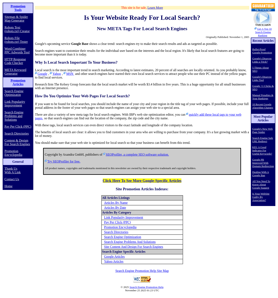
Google (42, 73)
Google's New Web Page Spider (262, 130)
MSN (70, 73)
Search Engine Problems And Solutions (130, 242)
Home (8, 186)
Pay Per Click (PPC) (17, 126)
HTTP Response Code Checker (15, 61)
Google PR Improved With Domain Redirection (263, 163)
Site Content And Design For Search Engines (133, 246)
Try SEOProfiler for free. (63, 161)
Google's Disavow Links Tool (262, 78)
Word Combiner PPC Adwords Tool (17, 50)
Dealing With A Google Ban (260, 174)
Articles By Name (116, 202)
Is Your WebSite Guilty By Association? (260, 197)
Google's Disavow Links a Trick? (262, 60)
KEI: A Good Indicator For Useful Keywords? (262, 150)
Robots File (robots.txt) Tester (16, 39)
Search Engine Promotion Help (146, 287)
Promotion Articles (18, 82)
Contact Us (11, 179)
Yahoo (56, 73)
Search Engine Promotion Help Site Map (142, 271)
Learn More (155, 7)
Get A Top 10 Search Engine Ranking (263, 32)
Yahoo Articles (114, 261)
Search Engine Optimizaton (13, 92)
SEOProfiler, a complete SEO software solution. (137, 154)
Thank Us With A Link (12, 170)
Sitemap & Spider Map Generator (16, 18)
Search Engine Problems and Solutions (13, 116)
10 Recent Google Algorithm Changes (262, 106)
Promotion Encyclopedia (13, 152)
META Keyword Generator (15, 71)
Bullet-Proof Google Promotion (262, 51)
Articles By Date (115, 207)
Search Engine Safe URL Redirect (262, 139)
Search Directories (16, 133)
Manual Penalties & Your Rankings (262, 97)
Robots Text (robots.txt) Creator (17, 29)
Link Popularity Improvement (14, 103)
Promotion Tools (18, 8)
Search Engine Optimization (122, 237)
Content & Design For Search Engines (17, 142)
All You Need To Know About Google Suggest (261, 184)
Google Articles (114, 256)
